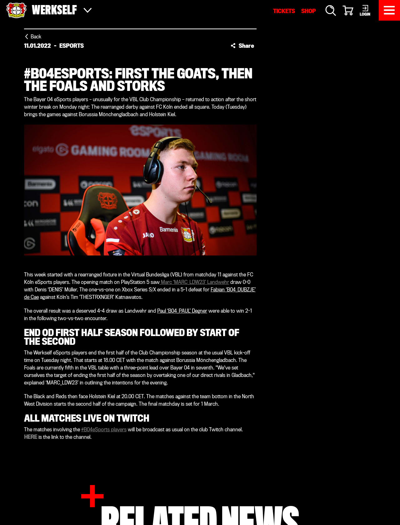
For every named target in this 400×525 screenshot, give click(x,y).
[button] (242, 45)
